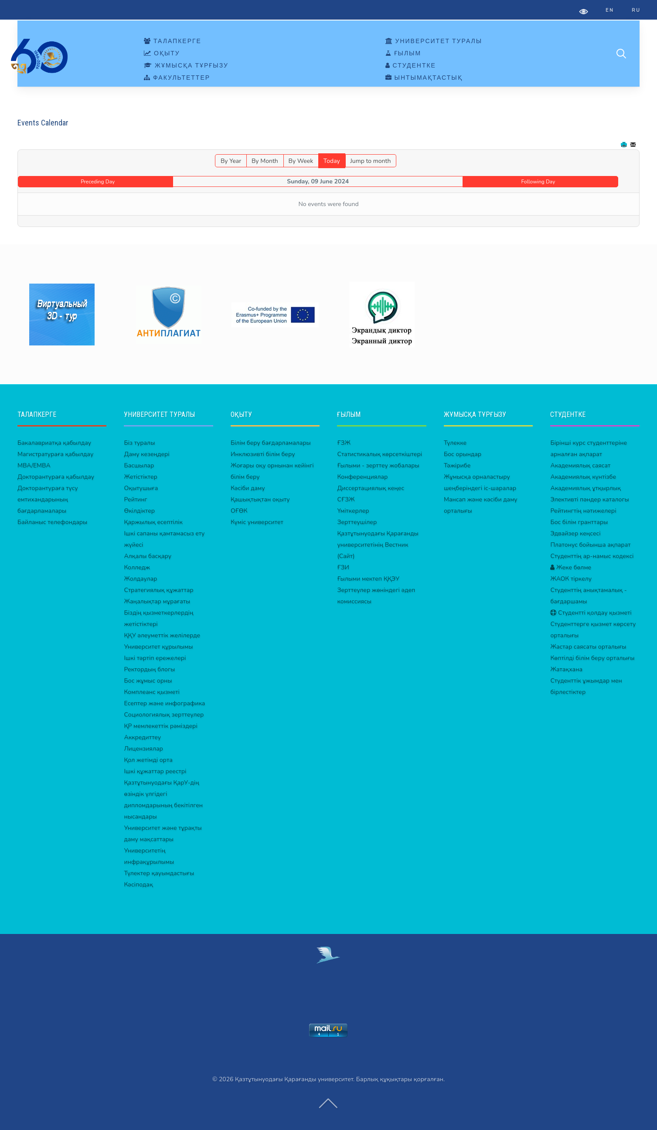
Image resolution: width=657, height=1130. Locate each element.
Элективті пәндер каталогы (589, 499)
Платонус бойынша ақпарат (590, 545)
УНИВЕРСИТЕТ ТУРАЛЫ (434, 41)
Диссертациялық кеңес (370, 488)
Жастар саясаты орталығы (588, 647)
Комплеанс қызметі (151, 692)
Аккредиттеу (142, 737)
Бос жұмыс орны (148, 681)
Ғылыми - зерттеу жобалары (378, 465)
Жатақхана (566, 669)
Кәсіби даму (248, 488)
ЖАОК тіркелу (571, 579)
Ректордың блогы (149, 669)
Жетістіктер (140, 477)
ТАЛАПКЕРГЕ (172, 41)
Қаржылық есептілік (153, 522)
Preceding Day (98, 181)
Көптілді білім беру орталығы (592, 658)
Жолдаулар (140, 579)
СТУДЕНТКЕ (410, 65)
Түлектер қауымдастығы (159, 873)
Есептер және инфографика (164, 703)
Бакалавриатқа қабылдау (54, 443)
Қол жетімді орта (148, 760)
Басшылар (139, 465)
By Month (265, 161)
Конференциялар (362, 477)
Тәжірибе (457, 465)
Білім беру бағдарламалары (271, 443)
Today (331, 161)
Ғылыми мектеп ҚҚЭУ (368, 579)
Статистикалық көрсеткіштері (379, 454)
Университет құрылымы (158, 647)
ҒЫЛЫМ (403, 53)
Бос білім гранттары (579, 522)
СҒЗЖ (345, 499)
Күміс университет (257, 522)
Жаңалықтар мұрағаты (157, 601)
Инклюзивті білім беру (263, 454)
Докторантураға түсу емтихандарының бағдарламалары (47, 499)
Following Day (538, 181)
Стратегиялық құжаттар (158, 590)
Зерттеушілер (357, 522)
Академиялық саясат (580, 465)
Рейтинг (135, 499)
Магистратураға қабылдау (55, 454)
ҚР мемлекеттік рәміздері (160, 726)
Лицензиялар (143, 748)
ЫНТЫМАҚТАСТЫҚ (424, 77)
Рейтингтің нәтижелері (583, 511)
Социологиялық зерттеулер (164, 714)
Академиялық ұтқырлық (585, 488)
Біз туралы (139, 443)
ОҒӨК (239, 511)
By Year (231, 161)
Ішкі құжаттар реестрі (155, 771)
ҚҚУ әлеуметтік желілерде (162, 635)
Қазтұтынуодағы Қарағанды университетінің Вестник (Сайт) (377, 544)
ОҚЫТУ (162, 53)
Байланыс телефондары (52, 522)
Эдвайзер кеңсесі (575, 533)
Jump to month (370, 161)
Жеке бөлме (570, 567)
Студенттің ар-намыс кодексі (591, 556)
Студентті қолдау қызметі (590, 613)
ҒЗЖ (344, 443)
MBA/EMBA (34, 465)
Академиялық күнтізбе (583, 477)
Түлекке (455, 443)
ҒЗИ (343, 567)
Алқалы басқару (147, 556)
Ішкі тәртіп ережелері (155, 658)
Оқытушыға (141, 488)
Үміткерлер (353, 511)
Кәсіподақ (138, 884)
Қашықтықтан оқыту (260, 499)
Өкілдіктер (139, 511)
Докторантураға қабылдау (55, 477)
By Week (300, 161)
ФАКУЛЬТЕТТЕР (177, 77)
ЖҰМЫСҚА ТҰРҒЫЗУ (186, 65)
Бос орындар (462, 454)
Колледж (137, 567)
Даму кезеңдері (146, 454)
